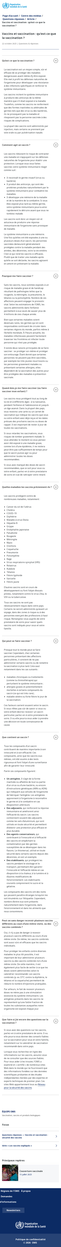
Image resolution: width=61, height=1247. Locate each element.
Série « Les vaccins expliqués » (17, 1145)
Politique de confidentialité (31, 1239)
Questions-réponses (13, 19)
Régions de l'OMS (10, 1190)
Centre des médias (31, 15)
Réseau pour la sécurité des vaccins (24, 1086)
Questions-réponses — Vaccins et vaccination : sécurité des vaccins (25, 1136)
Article (31, 19)
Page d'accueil (10, 15)
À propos (26, 1190)
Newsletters (13, 1210)
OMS (34, 1242)
